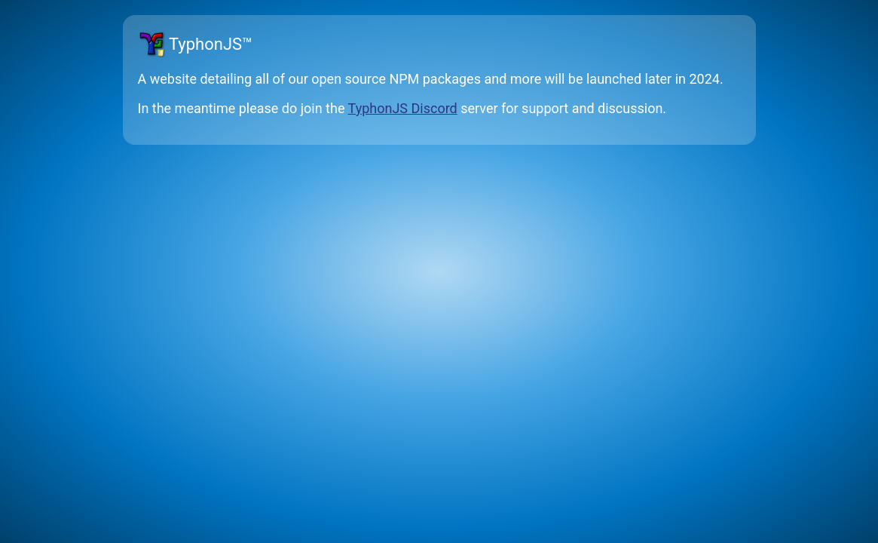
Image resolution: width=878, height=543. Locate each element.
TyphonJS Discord (402, 108)
